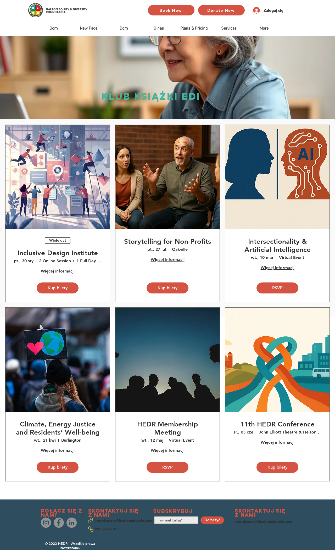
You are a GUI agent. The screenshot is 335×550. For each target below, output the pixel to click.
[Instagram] (46, 523)
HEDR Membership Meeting (167, 428)
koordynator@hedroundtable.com (123, 520)
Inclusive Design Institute (58, 253)
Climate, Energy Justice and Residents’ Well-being (57, 428)
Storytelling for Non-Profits (167, 241)
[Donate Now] (221, 10)
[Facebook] (59, 523)
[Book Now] (171, 10)
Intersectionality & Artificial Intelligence (277, 245)
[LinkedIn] (71, 523)
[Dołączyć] (212, 520)
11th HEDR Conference (278, 424)
